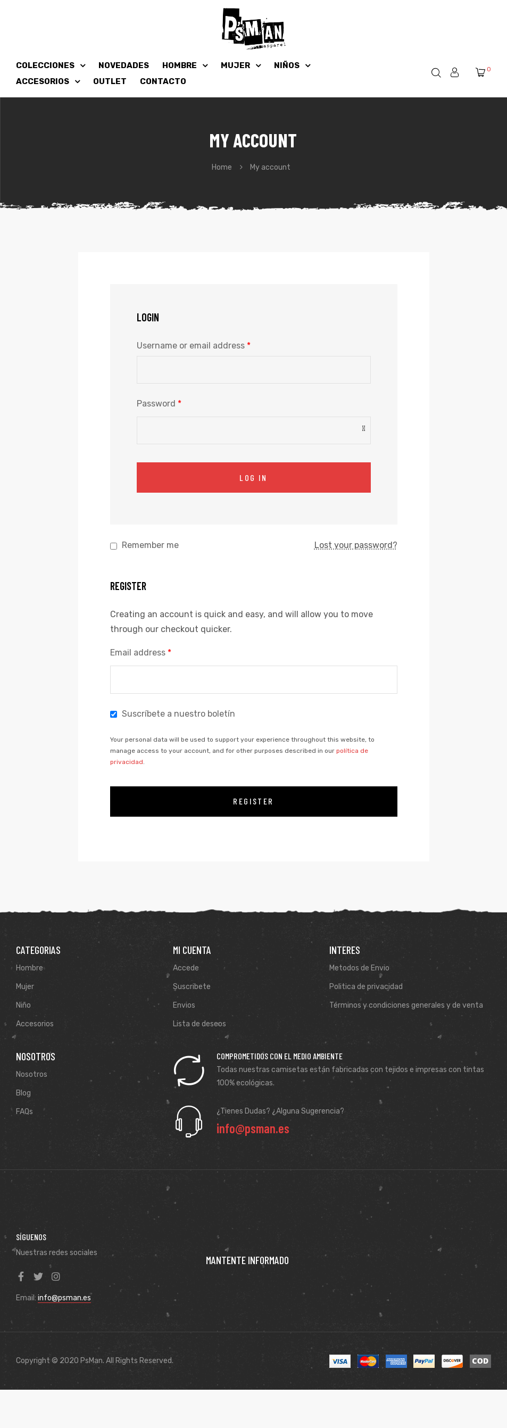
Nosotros (31, 1074)
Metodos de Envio (359, 968)
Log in (253, 477)
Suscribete (192, 986)
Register (253, 801)
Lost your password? (355, 545)
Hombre (29, 968)
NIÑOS (292, 65)
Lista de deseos (199, 1023)
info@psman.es (64, 1297)
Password (159, 403)
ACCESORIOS (48, 81)
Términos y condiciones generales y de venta (406, 1005)
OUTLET (110, 81)
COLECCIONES (50, 65)
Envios (184, 1005)
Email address (140, 652)
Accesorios (35, 1023)
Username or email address (194, 346)
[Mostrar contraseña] (363, 429)
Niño (23, 1005)
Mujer (25, 986)
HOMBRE (184, 65)
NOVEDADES (123, 65)
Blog (23, 1093)
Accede (186, 968)
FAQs (24, 1111)
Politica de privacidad (366, 986)
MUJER (241, 65)
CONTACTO (163, 81)
